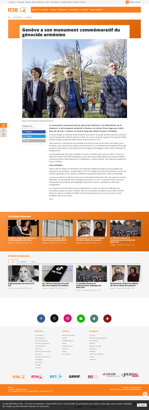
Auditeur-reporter (132, 2)
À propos (92, 335)
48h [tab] (13, 262)
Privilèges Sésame (66, 2)
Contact (92, 357)
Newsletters (81, 318)
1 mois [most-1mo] (33, 262)
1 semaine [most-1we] (23, 262)
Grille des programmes (42, 343)
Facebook (41, 318)
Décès (47, 2)
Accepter (142, 405)
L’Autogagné (39, 359)
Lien (26, 141)
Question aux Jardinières (42, 357)
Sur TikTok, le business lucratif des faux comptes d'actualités (55, 284)
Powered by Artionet (116, 389)
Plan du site (48, 391)
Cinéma (64, 338)
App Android (107, 318)
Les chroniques (40, 338)
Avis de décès (66, 354)
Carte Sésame (55, 2)
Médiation (93, 351)
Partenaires (93, 348)
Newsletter (93, 359)
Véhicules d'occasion (79, 2)
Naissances (41, 2)
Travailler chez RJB (95, 346)
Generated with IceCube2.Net (132, 389)
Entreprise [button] (20, 2)
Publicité (92, 343)
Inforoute (28, 2)
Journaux (44, 10)
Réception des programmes (98, 338)
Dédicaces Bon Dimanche (43, 351)
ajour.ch (35, 10)
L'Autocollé (38, 362)
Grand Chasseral (40, 346)
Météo (64, 343)
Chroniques (74, 10)
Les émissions (39, 335)
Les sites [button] (11, 2)
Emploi (34, 2)
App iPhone (94, 318)
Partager (28, 132)
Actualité (17, 17)
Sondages (38, 365)
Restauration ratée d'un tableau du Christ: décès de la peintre (90, 239)
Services (84, 10)
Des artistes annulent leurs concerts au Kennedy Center (54, 239)
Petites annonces (67, 346)
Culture (28, 17)
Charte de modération (96, 354)
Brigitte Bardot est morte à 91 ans (21, 284)
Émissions (63, 10)
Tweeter (28, 136)
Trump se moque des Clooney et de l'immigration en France (22, 239)
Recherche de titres (41, 340)
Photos (54, 10)
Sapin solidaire (96, 10)
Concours (38, 367)
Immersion (38, 348)
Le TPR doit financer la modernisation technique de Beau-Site (122, 240)
